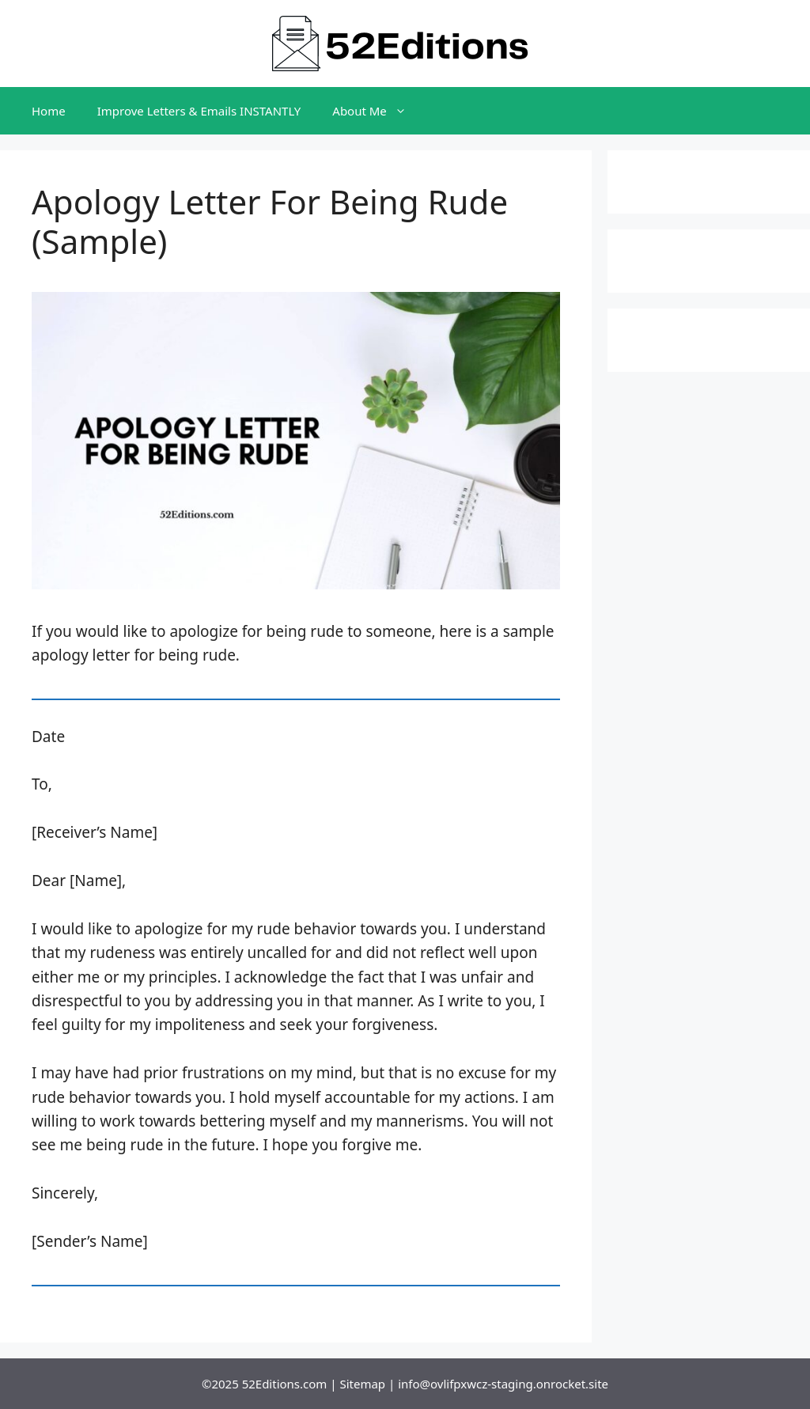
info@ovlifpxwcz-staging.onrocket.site (503, 1384)
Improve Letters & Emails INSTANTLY (199, 111)
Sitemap (362, 1384)
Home (49, 111)
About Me (377, 110)
